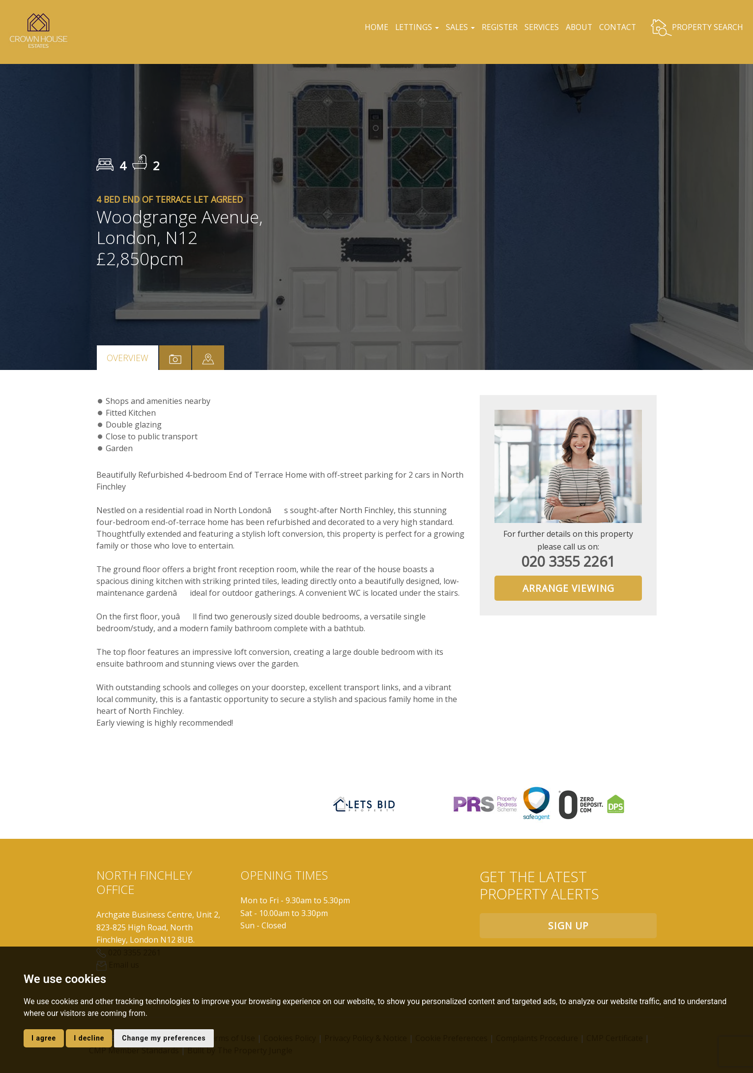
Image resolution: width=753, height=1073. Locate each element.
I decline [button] (89, 1038)
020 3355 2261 (568, 561)
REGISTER (498, 27)
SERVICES (540, 27)
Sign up (568, 925)
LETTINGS (412, 27)
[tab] (208, 357)
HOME (371, 27)
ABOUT (578, 27)
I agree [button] (43, 1038)
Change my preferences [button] (163, 1038)
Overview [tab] (127, 358)
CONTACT (617, 27)
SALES (457, 27)
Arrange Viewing (568, 588)
